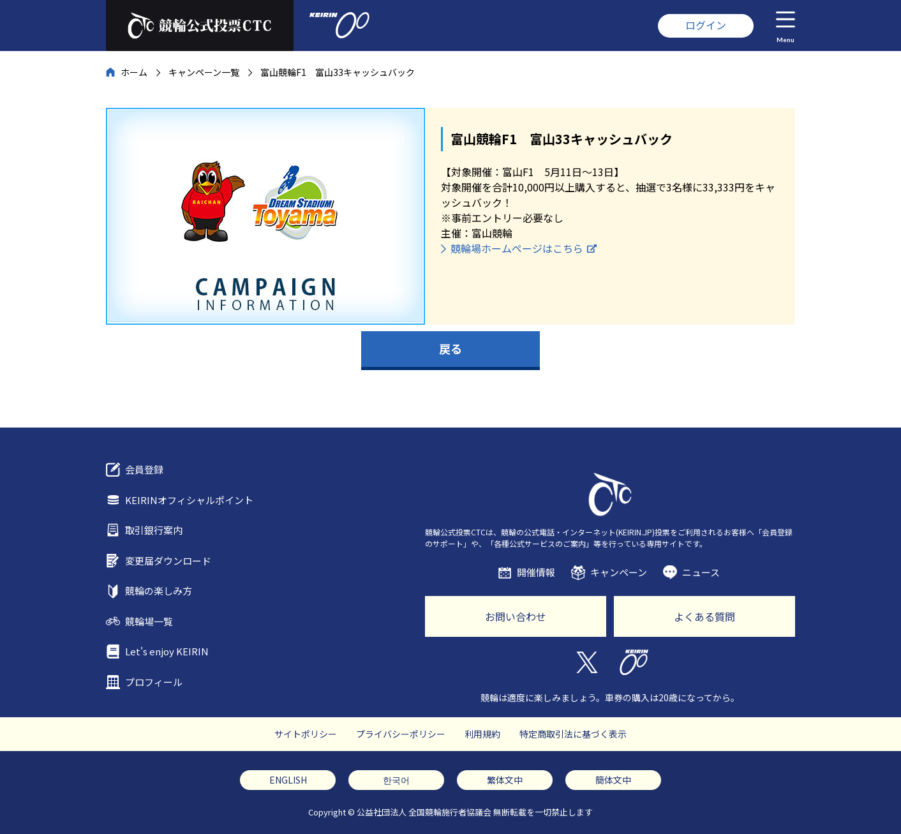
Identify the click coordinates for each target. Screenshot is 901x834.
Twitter (586, 662)
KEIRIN (634, 662)
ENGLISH (288, 779)
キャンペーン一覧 (203, 72)
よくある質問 (704, 616)
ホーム (134, 72)
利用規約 (482, 733)
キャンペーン (618, 572)
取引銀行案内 (153, 530)
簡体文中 (613, 779)
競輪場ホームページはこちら (516, 248)
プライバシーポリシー (400, 733)
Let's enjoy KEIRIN (167, 651)
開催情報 (536, 572)
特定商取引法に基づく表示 (573, 733)
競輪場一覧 (149, 621)
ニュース (701, 572)
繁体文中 (505, 779)
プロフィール (153, 682)
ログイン (705, 25)
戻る (450, 348)
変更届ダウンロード (168, 560)
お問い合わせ (515, 616)
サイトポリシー (305, 733)
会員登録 (144, 469)
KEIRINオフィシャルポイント (189, 500)
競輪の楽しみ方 (158, 590)
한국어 (396, 779)
